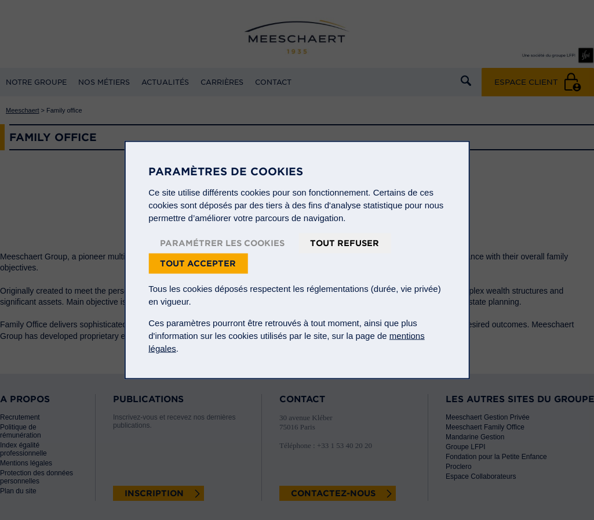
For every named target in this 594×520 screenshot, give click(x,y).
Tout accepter (198, 263)
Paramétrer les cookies (222, 243)
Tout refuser (344, 243)
